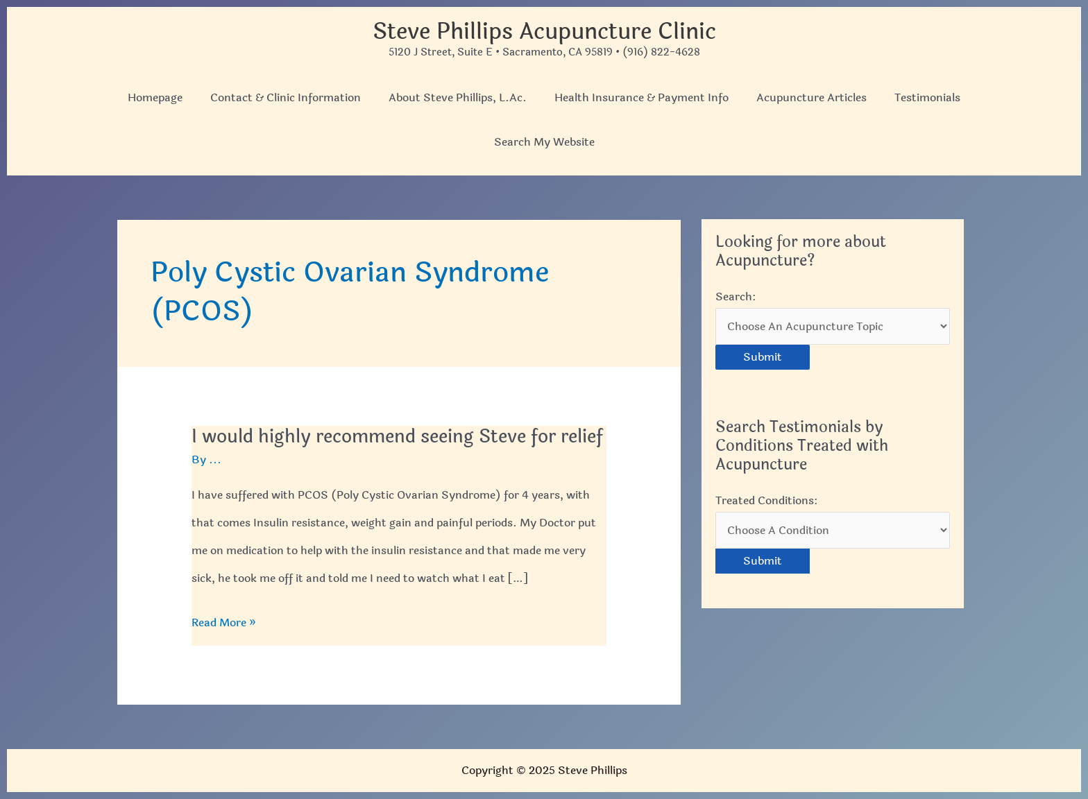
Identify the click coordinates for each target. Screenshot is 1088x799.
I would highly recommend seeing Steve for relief (397, 436)
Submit (762, 357)
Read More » (224, 623)
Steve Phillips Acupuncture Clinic (544, 32)
